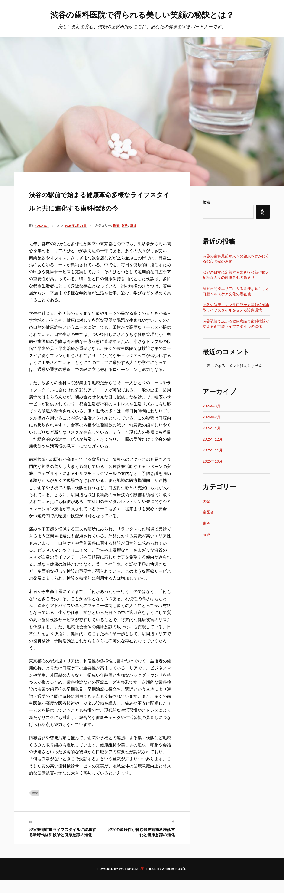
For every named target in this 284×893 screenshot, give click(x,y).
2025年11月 (213, 450)
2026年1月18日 (77, 239)
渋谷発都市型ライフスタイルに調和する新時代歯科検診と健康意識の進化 (62, 845)
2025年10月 (213, 461)
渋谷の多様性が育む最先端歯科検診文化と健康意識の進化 (141, 845)
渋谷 (136, 239)
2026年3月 (211, 406)
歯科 (128, 239)
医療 (119, 239)
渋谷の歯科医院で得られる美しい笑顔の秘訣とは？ (142, 14)
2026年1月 (211, 428)
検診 (35, 806)
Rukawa (42, 239)
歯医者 (208, 512)
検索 (206, 202)
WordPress (129, 882)
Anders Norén (174, 882)
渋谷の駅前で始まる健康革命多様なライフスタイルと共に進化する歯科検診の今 (101, 206)
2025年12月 (213, 439)
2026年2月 (211, 417)
